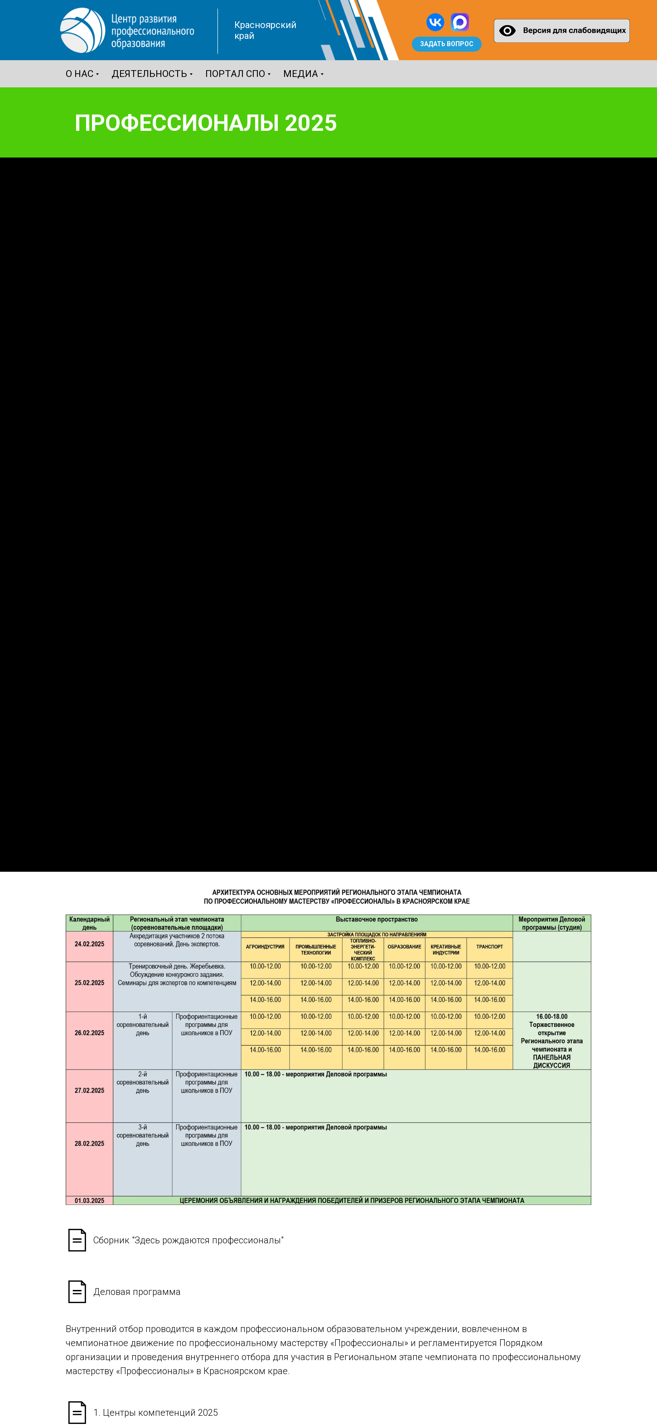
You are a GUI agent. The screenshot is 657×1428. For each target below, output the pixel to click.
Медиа (300, 73)
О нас (79, 73)
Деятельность (149, 73)
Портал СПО (235, 73)
